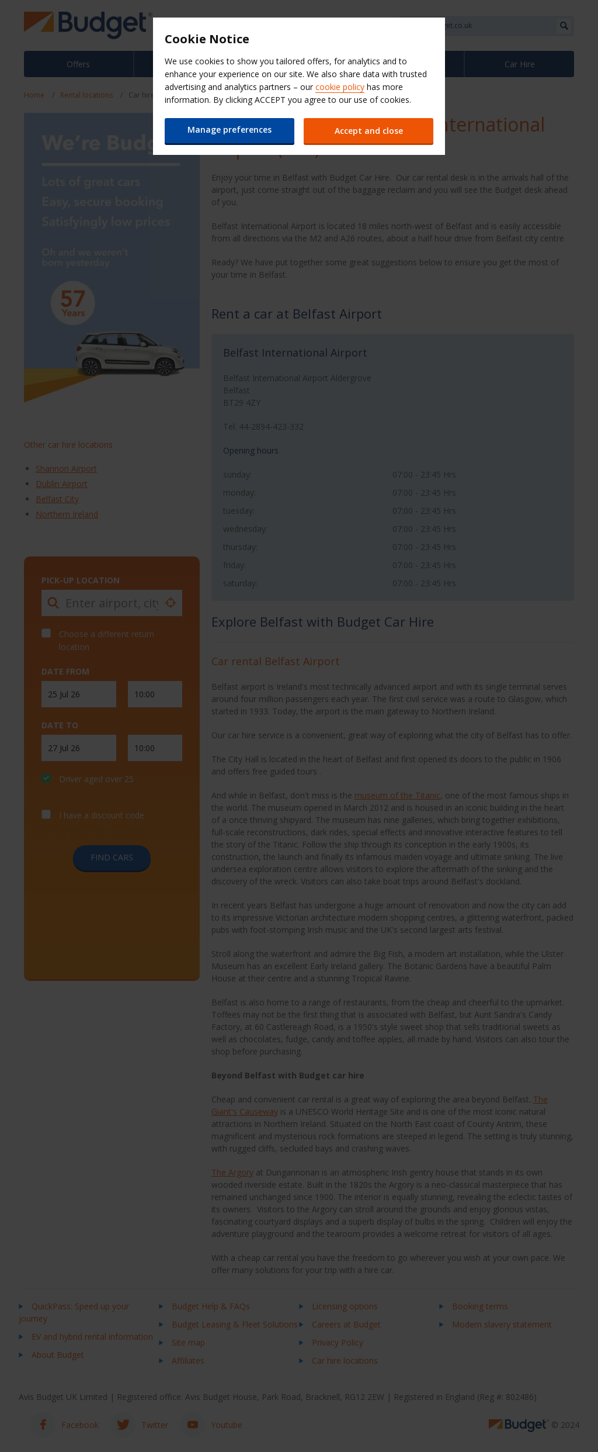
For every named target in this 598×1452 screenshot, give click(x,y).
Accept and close (369, 130)
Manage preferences (229, 129)
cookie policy (339, 86)
